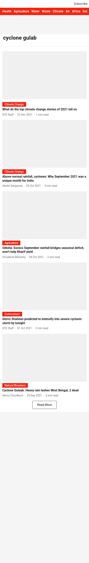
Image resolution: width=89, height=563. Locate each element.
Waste (46, 11)
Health (6, 11)
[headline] (44, 109)
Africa (76, 11)
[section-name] (14, 104)
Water (35, 11)
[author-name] (8, 115)
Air (68, 11)
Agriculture (21, 11)
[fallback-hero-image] (44, 75)
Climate (58, 11)
